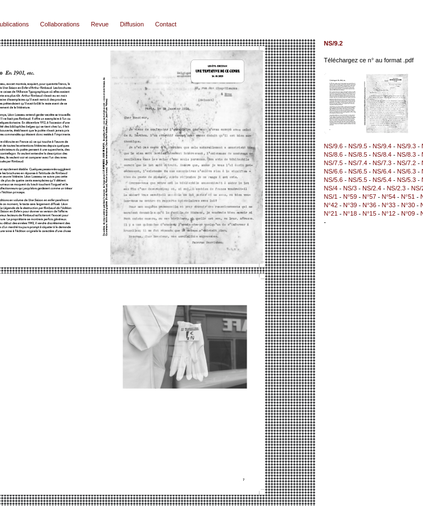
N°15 (369, 213)
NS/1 (331, 196)
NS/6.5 (357, 171)
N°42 (331, 205)
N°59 (350, 196)
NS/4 (331, 188)
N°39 (350, 205)
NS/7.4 (357, 162)
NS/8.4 (382, 154)
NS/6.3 (406, 171)
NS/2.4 (371, 188)
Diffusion (132, 24)
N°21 (331, 213)
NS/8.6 (333, 154)
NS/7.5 (333, 162)
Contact (165, 24)
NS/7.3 (382, 162)
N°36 (369, 205)
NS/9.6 (333, 146)
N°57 (369, 196)
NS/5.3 (406, 179)
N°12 (389, 213)
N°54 (388, 196)
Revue (100, 24)
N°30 (408, 205)
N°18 (350, 213)
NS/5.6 (333, 179)
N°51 (408, 196)
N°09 (408, 213)
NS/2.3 (396, 188)
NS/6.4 (382, 171)
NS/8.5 (357, 154)
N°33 (389, 205)
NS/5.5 (357, 179)
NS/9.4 (382, 146)
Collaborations (59, 24)
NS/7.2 (406, 162)
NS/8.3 (406, 154)
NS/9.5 (357, 146)
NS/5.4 (382, 179)
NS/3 (350, 188)
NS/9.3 (406, 146)
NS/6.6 (333, 171)
